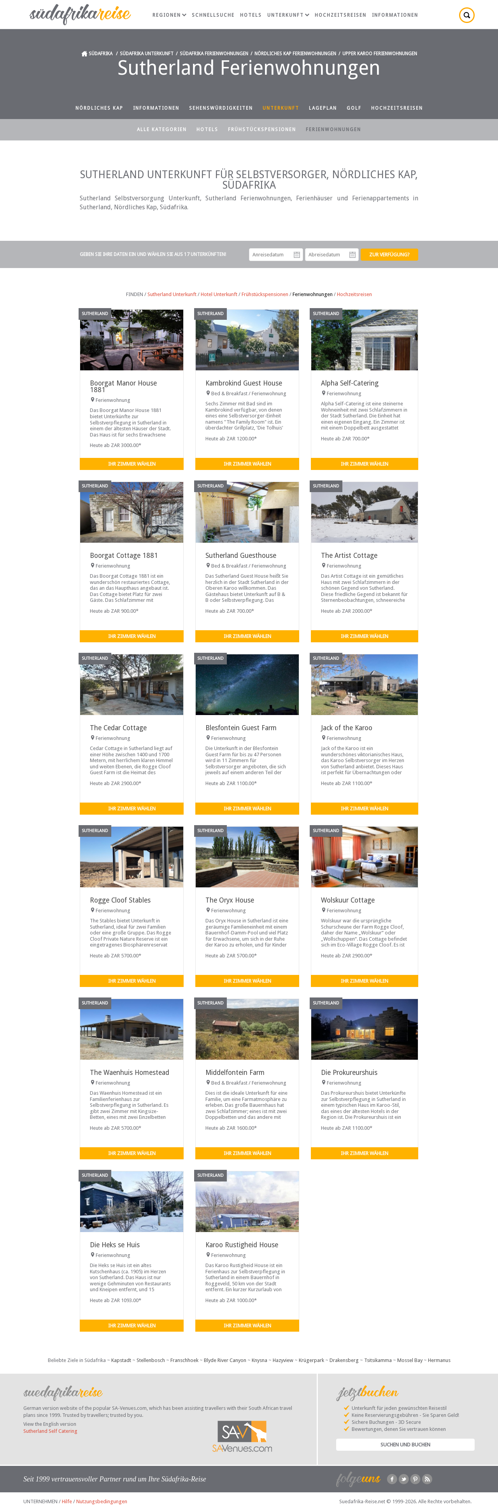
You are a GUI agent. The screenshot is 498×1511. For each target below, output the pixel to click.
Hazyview (283, 1360)
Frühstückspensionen (262, 129)
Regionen (169, 15)
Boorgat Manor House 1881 (123, 386)
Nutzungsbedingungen (101, 1501)
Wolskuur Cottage (348, 900)
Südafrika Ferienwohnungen (214, 53)
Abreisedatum (352, 255)
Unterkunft (288, 15)
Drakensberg (344, 1360)
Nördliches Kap (99, 108)
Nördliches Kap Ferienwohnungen (295, 53)
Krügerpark (311, 1360)
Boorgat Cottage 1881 (124, 555)
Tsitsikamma (378, 1360)
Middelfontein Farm (235, 1072)
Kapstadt (121, 1360)
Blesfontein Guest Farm (241, 728)
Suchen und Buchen (405, 1445)
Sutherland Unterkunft (171, 294)
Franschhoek (184, 1360)
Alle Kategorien (162, 129)
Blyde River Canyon (225, 1360)
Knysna (259, 1360)
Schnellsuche (213, 15)
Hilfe (67, 1501)
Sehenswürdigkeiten (221, 108)
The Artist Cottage (349, 555)
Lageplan (323, 108)
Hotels (251, 15)
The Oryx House (229, 900)
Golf (354, 108)
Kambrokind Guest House (243, 383)
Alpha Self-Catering (350, 383)
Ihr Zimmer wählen (132, 464)
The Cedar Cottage (118, 728)
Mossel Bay (410, 1360)
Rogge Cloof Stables (120, 900)
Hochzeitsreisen (340, 15)
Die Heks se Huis (115, 1245)
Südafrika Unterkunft (147, 53)
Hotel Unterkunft (219, 294)
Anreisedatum (297, 255)
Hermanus (439, 1360)
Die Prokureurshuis (349, 1072)
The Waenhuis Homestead (129, 1072)
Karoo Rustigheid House (241, 1245)
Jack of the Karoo (346, 728)
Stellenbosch (151, 1360)
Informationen (395, 15)
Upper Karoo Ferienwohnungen (379, 53)
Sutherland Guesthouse (240, 555)
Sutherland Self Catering (50, 1431)
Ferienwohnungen (333, 129)
